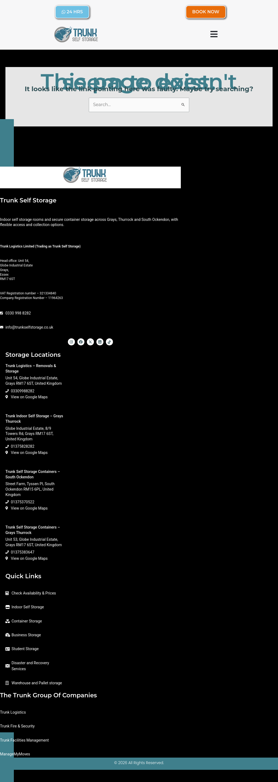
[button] (214, 34)
